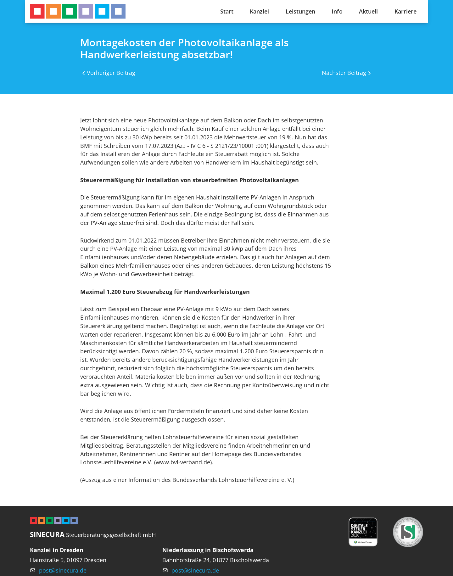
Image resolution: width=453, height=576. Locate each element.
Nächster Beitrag (344, 72)
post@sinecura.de (63, 570)
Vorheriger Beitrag (111, 72)
